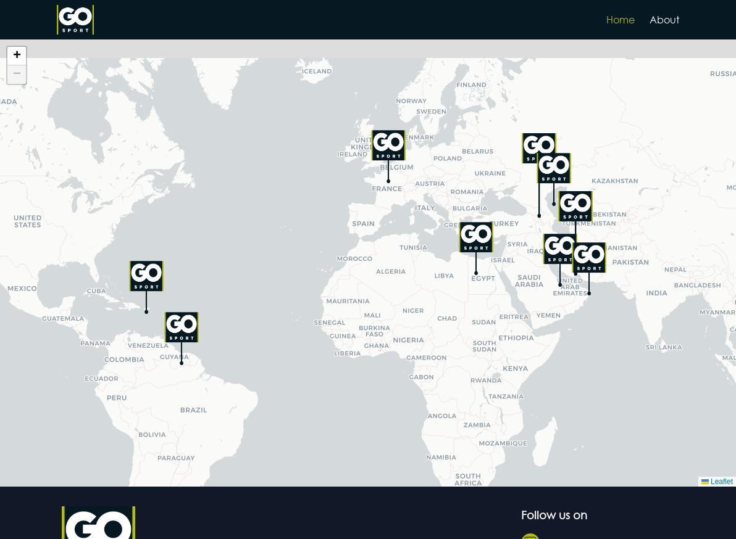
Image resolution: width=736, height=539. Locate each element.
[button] (388, 156)
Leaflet (717, 481)
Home (620, 19)
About (664, 19)
